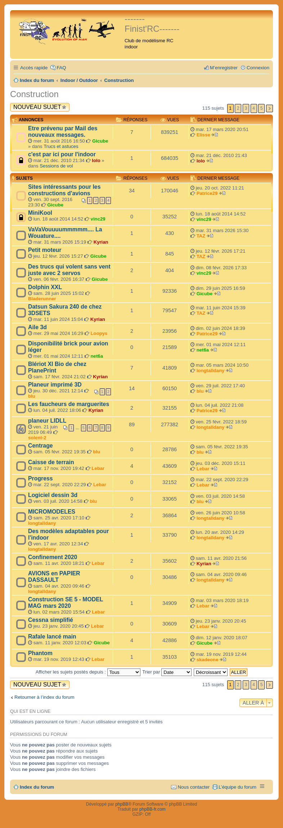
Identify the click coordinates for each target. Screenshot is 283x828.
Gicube (100, 141)
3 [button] (246, 108)
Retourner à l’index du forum (44, 697)
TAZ (201, 236)
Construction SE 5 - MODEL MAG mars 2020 (65, 602)
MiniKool (40, 213)
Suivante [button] (269, 108)
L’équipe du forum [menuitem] (237, 787)
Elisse (203, 135)
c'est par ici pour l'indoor (62, 154)
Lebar (97, 468)
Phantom (40, 653)
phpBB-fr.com (152, 809)
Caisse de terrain (51, 462)
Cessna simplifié (50, 620)
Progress (40, 478)
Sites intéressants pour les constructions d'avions (64, 190)
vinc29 (98, 219)
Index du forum (37, 787)
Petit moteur (44, 250)
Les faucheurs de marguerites (68, 404)
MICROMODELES (51, 512)
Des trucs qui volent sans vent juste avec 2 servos (69, 269)
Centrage (40, 446)
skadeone (208, 659)
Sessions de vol (56, 166)
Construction (34, 94)
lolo (96, 160)
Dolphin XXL (45, 287)
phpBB (121, 804)
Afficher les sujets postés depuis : (88, 672)
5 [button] (261, 108)
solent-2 (37, 437)
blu (31, 396)
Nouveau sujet (37, 107)
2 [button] (238, 108)
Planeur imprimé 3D (55, 385)
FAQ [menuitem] (61, 67)
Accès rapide (34, 67)
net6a (97, 356)
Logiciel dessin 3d (52, 495)
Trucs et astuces (61, 146)
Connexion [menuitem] (258, 67)
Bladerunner (42, 298)
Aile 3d (37, 327)
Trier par (167, 672)
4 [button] (253, 108)
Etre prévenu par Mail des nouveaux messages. (63, 131)
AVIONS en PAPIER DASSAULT (54, 576)
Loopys (99, 333)
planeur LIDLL (47, 421)
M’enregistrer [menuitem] (224, 67)
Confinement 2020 (52, 557)
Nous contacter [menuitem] (194, 787)
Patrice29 (207, 193)
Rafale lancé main (52, 636)
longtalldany (211, 370)
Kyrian (101, 242)
